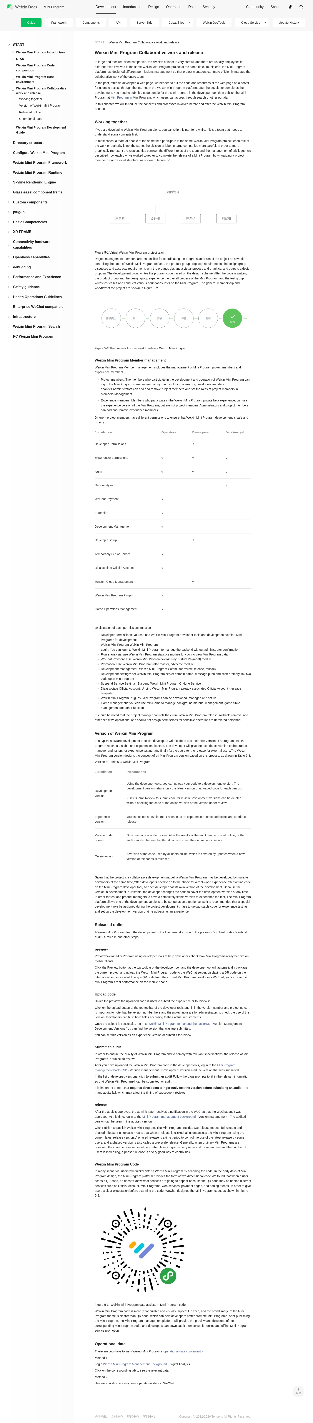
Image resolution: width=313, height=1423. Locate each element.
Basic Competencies (30, 222)
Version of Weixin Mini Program (40, 105)
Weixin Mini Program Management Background (135, 1364)
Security (209, 7)
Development (106, 7)
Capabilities (176, 22)
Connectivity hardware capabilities (31, 244)
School (276, 7)
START (18, 45)
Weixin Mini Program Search (36, 326)
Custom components (30, 202)
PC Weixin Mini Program (33, 336)
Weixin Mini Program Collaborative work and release (41, 91)
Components (91, 22)
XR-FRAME (22, 232)
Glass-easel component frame (38, 192)
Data (192, 7)
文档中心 (117, 1416)
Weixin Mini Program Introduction (40, 52)
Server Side (144, 22)
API (118, 22)
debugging (22, 267)
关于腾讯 (101, 1416)
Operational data (30, 119)
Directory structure (28, 143)
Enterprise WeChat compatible (38, 307)
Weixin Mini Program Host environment (35, 79)
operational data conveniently (183, 1351)
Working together (30, 99)
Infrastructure (24, 317)
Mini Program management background (169, 1116)
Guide (31, 22)
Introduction (132, 7)
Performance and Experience (37, 277)
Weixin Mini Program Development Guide (41, 130)
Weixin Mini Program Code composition (35, 68)
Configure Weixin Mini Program (39, 153)
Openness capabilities (31, 257)
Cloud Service (250, 22)
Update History (289, 22)
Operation (173, 7)
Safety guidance (26, 287)
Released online (30, 112)
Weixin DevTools (214, 22)
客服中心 (149, 1416)
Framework (59, 22)
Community (255, 7)
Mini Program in (121, 97)
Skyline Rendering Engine (34, 182)
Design (153, 7)
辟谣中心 (133, 1416)
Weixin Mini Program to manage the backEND (179, 1023)
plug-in (19, 212)
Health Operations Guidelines (37, 297)
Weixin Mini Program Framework (40, 162)
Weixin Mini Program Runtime (37, 172)
